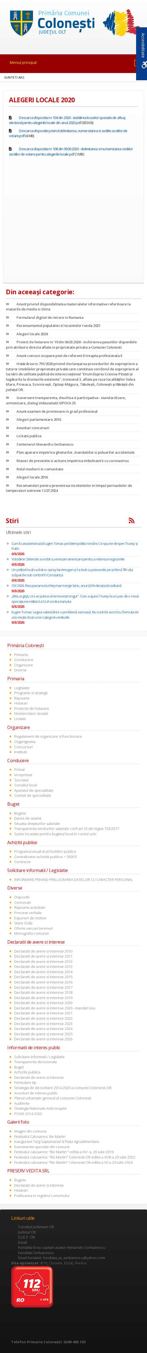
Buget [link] (19, 1067)
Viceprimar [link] (23, 774)
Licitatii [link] (20, 718)
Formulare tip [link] (25, 1082)
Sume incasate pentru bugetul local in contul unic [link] (55, 833)
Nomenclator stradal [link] (31, 713)
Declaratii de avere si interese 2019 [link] (43, 997)
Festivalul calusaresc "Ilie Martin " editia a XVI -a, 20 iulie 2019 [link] (63, 1151)
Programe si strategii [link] (31, 692)
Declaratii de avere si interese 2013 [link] (43, 966)
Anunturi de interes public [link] (36, 1092)
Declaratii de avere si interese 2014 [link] (43, 971)
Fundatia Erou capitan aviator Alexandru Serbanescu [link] (61, 1247)
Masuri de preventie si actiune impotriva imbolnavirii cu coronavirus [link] (67, 460)
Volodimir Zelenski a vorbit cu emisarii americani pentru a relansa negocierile (68, 559)
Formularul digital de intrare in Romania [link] (44, 317)
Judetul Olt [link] (27, 1232)
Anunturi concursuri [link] (27, 427)
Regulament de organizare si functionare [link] (48, 736)
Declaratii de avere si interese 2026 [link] (43, 1038)
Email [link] (22, 1242)
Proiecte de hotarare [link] (31, 708)
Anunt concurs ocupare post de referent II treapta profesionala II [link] (64, 355)
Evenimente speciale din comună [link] (42, 1146)
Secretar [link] (21, 780)
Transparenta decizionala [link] (35, 1061)
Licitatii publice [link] (24, 435)
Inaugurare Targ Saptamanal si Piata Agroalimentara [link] (56, 1141)
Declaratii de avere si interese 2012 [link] (43, 961)
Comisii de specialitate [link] (32, 795)
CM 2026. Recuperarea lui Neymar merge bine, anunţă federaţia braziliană (66, 585)
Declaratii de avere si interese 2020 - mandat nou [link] (54, 1008)
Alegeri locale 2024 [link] (27, 333)
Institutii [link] (20, 751)
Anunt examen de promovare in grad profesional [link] (52, 411)
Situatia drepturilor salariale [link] (37, 823)
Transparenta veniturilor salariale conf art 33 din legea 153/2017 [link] (66, 828)
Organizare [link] (23, 664)
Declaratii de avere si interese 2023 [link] (43, 1023)
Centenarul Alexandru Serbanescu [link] (40, 444)
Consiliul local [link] (25, 785)
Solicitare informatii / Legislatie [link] (39, 1056)
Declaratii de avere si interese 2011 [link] (43, 956)
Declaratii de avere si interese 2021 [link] (43, 1013)
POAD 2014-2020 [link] (28, 1113)
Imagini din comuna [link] (30, 1131)
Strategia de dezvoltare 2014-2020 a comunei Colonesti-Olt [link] (63, 1087)
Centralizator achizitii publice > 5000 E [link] (45, 856)
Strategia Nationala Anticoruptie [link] (40, 1108)
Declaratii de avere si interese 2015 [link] (43, 976)
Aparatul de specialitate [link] (33, 790)
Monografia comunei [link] (31, 933)
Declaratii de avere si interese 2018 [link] (43, 992)
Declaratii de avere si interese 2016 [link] (43, 982)
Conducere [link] (23, 659)
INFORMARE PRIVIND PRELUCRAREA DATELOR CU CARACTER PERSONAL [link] (73, 879)
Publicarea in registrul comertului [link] (41, 1195)
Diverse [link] (20, 669)
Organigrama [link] (24, 741)
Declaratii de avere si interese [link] (39, 1077)
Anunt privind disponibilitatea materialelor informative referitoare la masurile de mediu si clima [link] (68, 307)
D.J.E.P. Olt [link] (26, 1237)
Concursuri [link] (23, 746)
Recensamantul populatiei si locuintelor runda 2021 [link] (53, 325)
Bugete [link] (20, 813)
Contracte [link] (22, 861)
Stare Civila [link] (23, 923)
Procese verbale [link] (28, 912)
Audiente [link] (22, 1103)
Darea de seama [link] (27, 818)
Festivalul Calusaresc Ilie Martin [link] (39, 1136)
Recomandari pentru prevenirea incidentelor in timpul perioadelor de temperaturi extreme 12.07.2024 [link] (69, 488)
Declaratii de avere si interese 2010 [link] (43, 951)
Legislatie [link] (22, 687)
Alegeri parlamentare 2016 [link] (33, 419)
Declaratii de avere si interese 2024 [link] (43, 1028)
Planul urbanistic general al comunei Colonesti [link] (52, 1098)
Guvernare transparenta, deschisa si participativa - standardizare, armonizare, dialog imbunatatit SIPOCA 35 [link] (66, 400)
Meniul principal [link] (23, 62)
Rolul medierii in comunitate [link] (34, 469)
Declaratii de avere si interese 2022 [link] (43, 1018)
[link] (73, 23)
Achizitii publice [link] (27, 1072)
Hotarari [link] (21, 703)
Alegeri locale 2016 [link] (27, 477)
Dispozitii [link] (21, 897)
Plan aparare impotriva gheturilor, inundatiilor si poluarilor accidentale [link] (70, 452)
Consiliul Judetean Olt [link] (36, 1226)
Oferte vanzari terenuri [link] (33, 928)
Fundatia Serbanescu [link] (36, 1252)
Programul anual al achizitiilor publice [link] (45, 851)
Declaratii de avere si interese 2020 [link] (43, 1002)
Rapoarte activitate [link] (29, 907)
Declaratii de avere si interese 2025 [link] (43, 1033)
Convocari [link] (22, 902)
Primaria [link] (21, 654)
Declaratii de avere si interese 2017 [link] (43, 987)
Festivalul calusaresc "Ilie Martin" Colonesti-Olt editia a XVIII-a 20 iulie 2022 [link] (74, 1157)
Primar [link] (19, 769)
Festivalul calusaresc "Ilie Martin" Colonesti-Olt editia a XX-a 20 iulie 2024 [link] (73, 1162)
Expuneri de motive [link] (30, 917)
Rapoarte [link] (22, 698)
